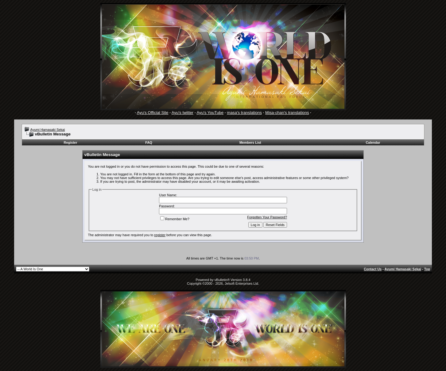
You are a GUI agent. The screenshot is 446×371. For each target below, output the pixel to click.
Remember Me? (174, 219)
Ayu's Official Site (153, 112)
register (159, 235)
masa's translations (244, 112)
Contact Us (373, 269)
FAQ (148, 142)
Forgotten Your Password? (267, 217)
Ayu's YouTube (209, 112)
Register (70, 142)
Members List (250, 142)
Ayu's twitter (182, 112)
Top (427, 269)
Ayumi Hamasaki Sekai (47, 129)
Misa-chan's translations (287, 112)
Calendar (373, 142)
